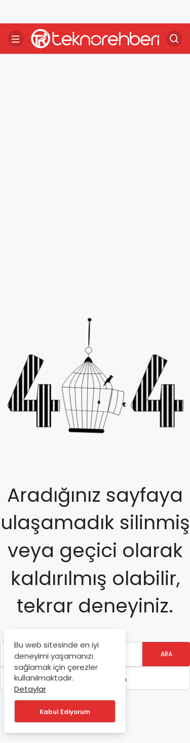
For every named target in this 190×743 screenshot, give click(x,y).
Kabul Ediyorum (65, 711)
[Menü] (16, 38)
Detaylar (30, 689)
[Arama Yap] (174, 38)
